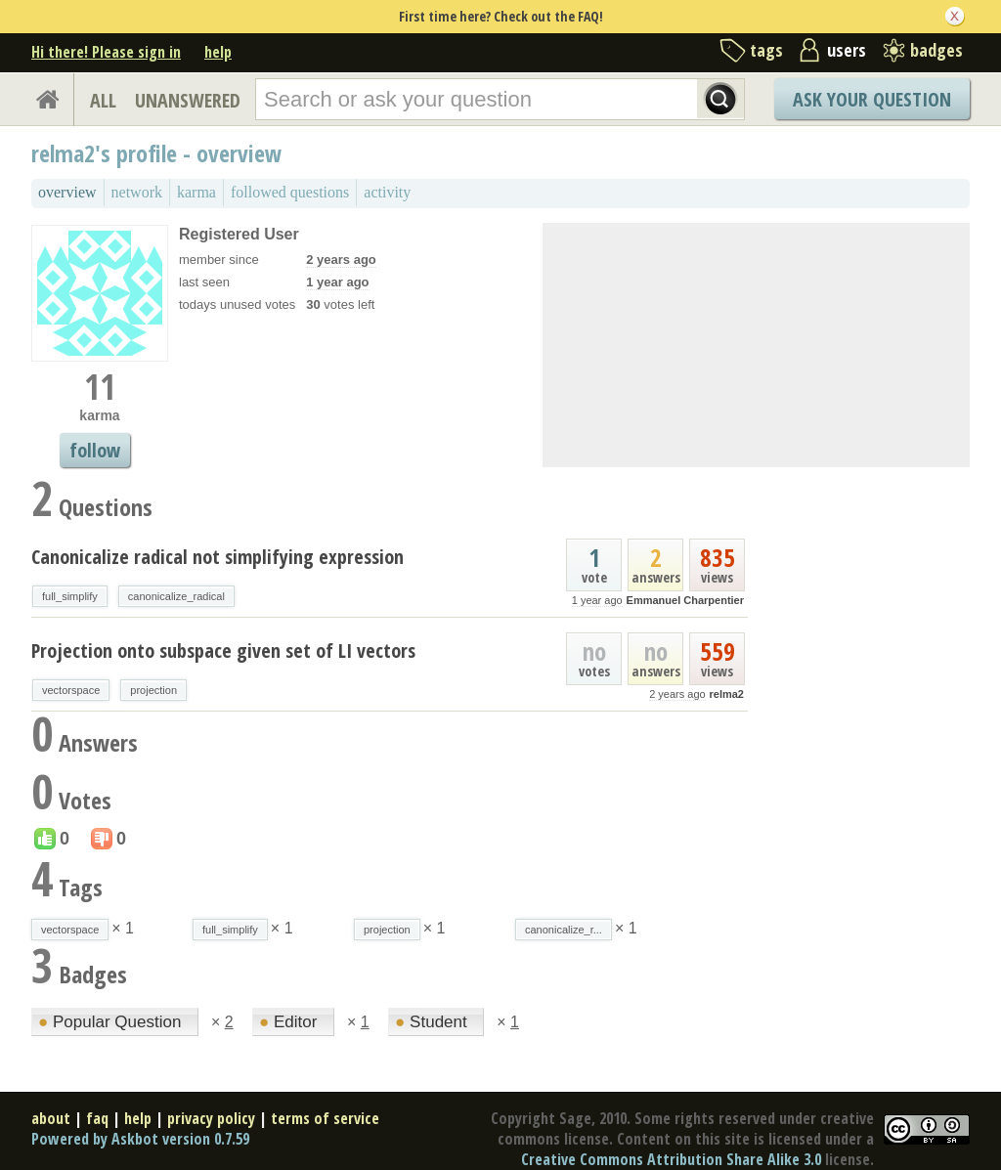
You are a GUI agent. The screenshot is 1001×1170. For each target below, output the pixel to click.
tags (766, 50)
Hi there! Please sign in (106, 52)
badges (936, 50)
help (218, 52)
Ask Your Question (872, 99)
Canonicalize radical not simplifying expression (217, 556)
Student (433, 1022)
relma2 (727, 694)
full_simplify (70, 596)
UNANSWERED (187, 100)
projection (153, 690)
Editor (290, 1022)
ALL (103, 100)
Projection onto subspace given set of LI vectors (223, 650)
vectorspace (71, 690)
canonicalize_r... (563, 929)
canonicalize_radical (176, 596)
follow (94, 450)
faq (97, 1118)
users (846, 50)
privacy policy (211, 1118)
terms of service (325, 1118)
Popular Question (112, 1022)
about (50, 1118)
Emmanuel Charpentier (685, 600)
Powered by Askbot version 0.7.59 (140, 1138)
